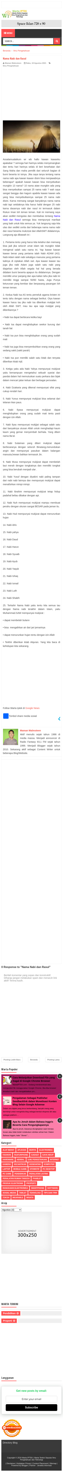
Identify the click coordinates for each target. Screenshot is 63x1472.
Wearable (18, 1197)
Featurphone (21, 1155)
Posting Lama (53, 1060)
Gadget (35, 1155)
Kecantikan (20, 1164)
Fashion (7, 1155)
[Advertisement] (31, 93)
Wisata (29, 1197)
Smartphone (37, 1188)
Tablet (22, 1193)
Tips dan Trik (50, 1193)
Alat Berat (8, 1150)
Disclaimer (11, 1463)
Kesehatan (35, 1164)
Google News (32, 708)
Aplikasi (21, 1150)
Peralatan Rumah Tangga (16, 1178)
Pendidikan (20, 1174)
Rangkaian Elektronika (15, 1188)
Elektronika (45, 1150)
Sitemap (53, 1463)
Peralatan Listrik (38, 1174)
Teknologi (35, 1193)
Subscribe (31, 1407)
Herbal (21, 1160)
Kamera (7, 1164)
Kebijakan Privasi (24, 1463)
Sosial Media (9, 1193)
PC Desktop (49, 1169)
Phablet (37, 1178)
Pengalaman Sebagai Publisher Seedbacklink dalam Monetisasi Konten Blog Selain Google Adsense (35, 1101)
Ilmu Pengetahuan (11, 66)
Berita (32, 1150)
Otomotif (34, 1169)
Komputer (49, 1164)
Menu (8, 33)
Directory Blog (10, 1442)
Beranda (34, 1060)
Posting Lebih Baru (12, 1060)
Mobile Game (20, 1169)
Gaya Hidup (48, 1155)
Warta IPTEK (27, 1458)
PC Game (7, 1174)
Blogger (25, 1465)
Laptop (6, 1169)
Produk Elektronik (13, 1183)
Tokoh (6, 1197)
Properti (31, 1183)
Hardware (8, 1160)
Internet (54, 1160)
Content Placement (40, 1463)
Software (52, 1188)
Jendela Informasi (44, 1465)
